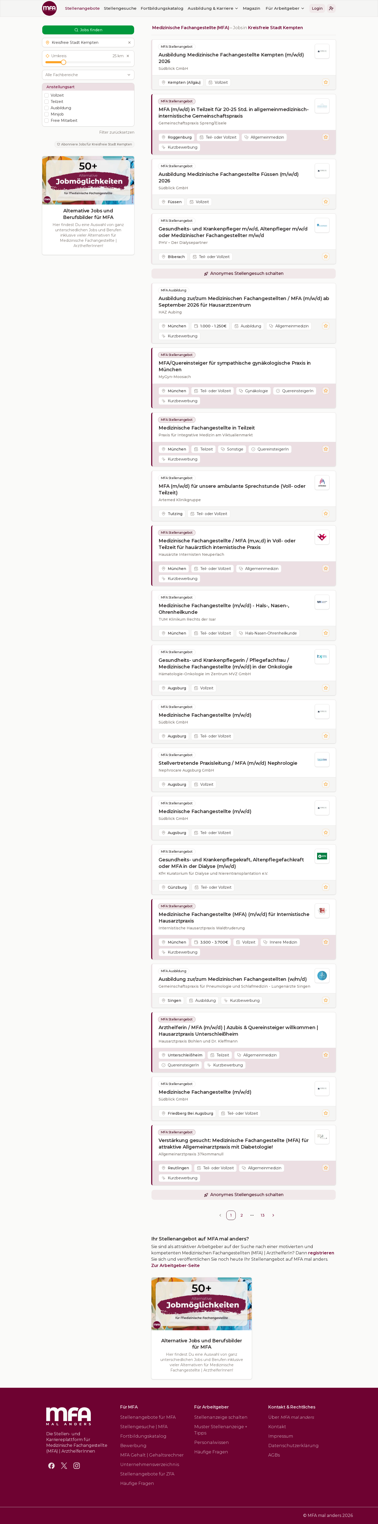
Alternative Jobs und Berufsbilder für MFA (88, 214)
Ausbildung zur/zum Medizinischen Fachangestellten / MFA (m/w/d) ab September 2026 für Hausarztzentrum (244, 302)
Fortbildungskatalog (162, 8)
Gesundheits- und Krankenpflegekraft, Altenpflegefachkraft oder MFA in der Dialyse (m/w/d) (231, 863)
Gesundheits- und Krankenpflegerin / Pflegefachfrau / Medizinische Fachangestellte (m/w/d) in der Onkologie (225, 663)
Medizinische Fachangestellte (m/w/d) (205, 715)
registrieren (321, 1252)
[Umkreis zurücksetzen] (128, 56)
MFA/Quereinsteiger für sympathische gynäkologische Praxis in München (235, 366)
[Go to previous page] (220, 1215)
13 (263, 1215)
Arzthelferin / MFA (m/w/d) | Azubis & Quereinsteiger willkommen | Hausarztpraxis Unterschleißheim (238, 1031)
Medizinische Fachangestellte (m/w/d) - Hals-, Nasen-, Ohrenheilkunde (224, 609)
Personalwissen (211, 1442)
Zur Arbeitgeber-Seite (175, 1265)
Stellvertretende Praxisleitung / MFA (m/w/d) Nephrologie (228, 763)
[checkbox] (46, 95)
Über (291, 1417)
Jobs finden (88, 30)
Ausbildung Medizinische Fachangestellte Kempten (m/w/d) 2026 (231, 58)
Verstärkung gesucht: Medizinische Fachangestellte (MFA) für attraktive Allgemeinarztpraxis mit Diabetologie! (233, 1144)
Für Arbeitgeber (285, 8)
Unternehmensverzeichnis (149, 1464)
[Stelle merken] (325, 82)
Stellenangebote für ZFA (147, 1473)
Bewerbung (133, 1445)
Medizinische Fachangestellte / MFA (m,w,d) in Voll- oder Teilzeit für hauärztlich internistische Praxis (227, 544)
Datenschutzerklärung (293, 1445)
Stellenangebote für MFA (148, 1417)
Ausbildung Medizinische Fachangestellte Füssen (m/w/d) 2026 (229, 177)
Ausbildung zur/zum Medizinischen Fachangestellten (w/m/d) (233, 979)
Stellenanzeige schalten (221, 1417)
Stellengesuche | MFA (143, 1426)
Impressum (280, 1436)
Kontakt (277, 1426)
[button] (331, 8)
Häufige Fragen (137, 1483)
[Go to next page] (273, 1215)
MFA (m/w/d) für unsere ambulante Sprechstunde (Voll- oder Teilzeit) (232, 489)
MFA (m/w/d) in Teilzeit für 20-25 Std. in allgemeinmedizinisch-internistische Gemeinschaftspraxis (234, 113)
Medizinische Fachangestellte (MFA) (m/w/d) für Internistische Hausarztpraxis (234, 918)
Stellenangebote (82, 8)
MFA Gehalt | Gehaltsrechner (152, 1455)
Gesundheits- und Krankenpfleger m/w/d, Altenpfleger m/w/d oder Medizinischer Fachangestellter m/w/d (233, 232)
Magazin (251, 8)
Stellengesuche (120, 8)
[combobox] (85, 74)
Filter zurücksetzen (116, 132)
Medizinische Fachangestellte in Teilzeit (207, 428)
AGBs (274, 1455)
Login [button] (317, 8)
